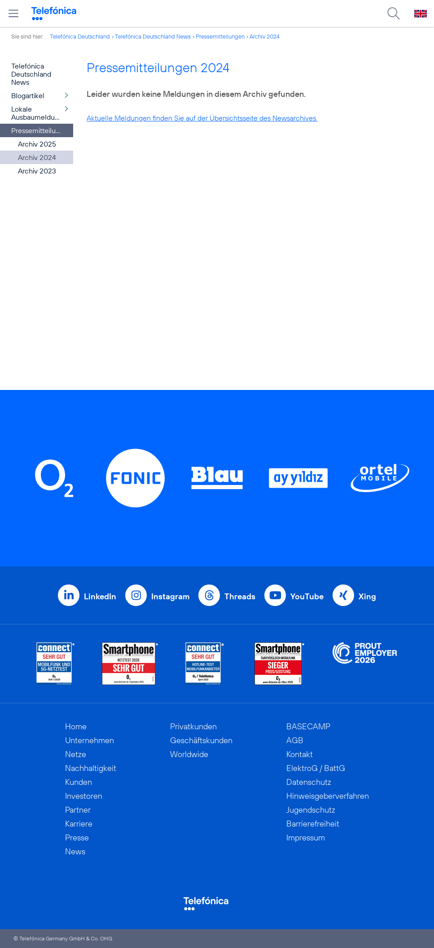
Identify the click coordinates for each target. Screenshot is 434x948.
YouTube (307, 596)
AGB (294, 740)
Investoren (83, 796)
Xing (367, 596)
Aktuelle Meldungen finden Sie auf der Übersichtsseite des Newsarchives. (202, 117)
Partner (78, 810)
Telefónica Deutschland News (153, 36)
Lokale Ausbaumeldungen (41, 112)
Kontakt (299, 754)
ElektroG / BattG (315, 768)
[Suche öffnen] (393, 13)
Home (76, 726)
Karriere (78, 823)
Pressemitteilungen (220, 36)
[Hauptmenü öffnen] (13, 13)
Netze (75, 754)
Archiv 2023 (37, 170)
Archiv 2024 (265, 36)
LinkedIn (100, 596)
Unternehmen (89, 740)
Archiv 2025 (37, 143)
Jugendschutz (310, 810)
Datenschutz (308, 782)
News (75, 851)
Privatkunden (193, 726)
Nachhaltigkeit (90, 768)
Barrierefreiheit (312, 823)
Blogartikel (27, 95)
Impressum (305, 837)
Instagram (170, 596)
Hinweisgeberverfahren (327, 796)
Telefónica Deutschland (80, 36)
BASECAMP (308, 726)
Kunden (78, 782)
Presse (77, 837)
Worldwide (189, 754)
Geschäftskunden (201, 740)
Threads (239, 596)
